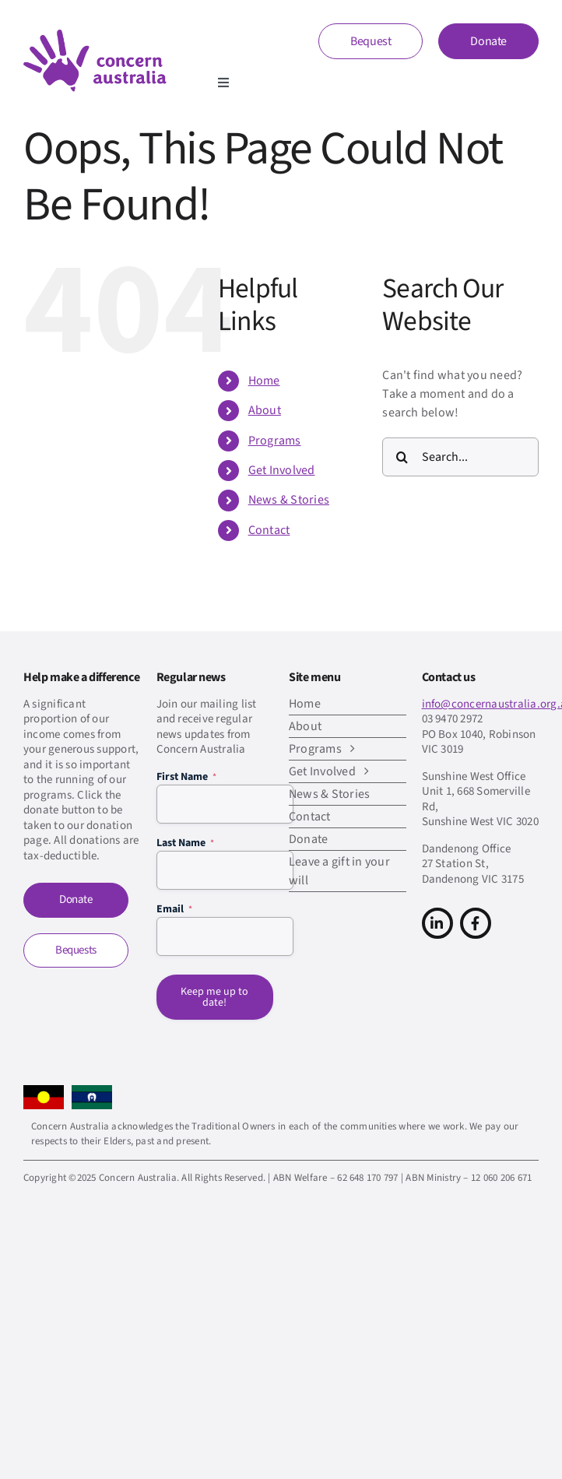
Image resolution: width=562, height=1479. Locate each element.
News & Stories (288, 499)
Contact (269, 530)
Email (174, 909)
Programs (274, 440)
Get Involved (281, 470)
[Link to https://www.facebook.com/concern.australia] (475, 923)
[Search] (401, 456)
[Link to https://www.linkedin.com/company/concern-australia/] (437, 923)
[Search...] (460, 456)
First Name (186, 777)
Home (264, 380)
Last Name (185, 843)
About (264, 410)
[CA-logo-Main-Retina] (95, 35)
